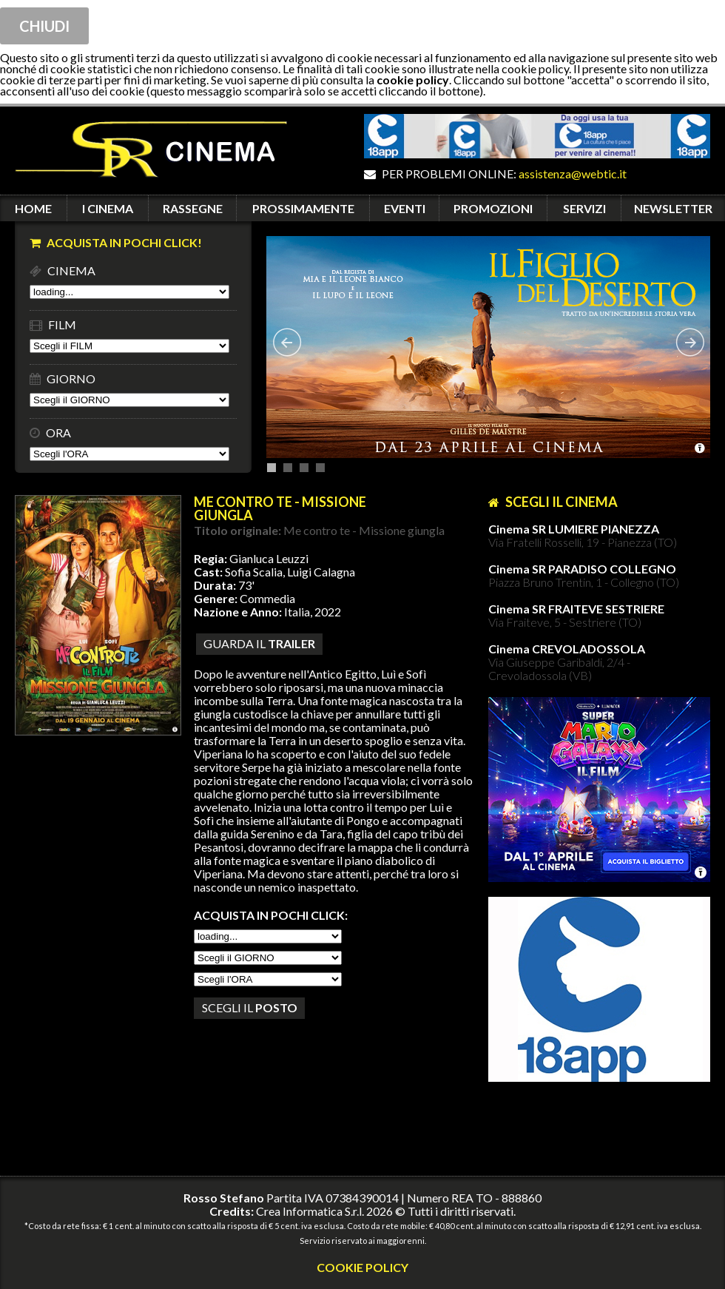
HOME (33, 208)
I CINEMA (107, 208)
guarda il (259, 643)
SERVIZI (584, 208)
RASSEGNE (193, 208)
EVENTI (404, 208)
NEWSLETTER (673, 208)
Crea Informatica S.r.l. (310, 1211)
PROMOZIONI (493, 208)
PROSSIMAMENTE (303, 208)
